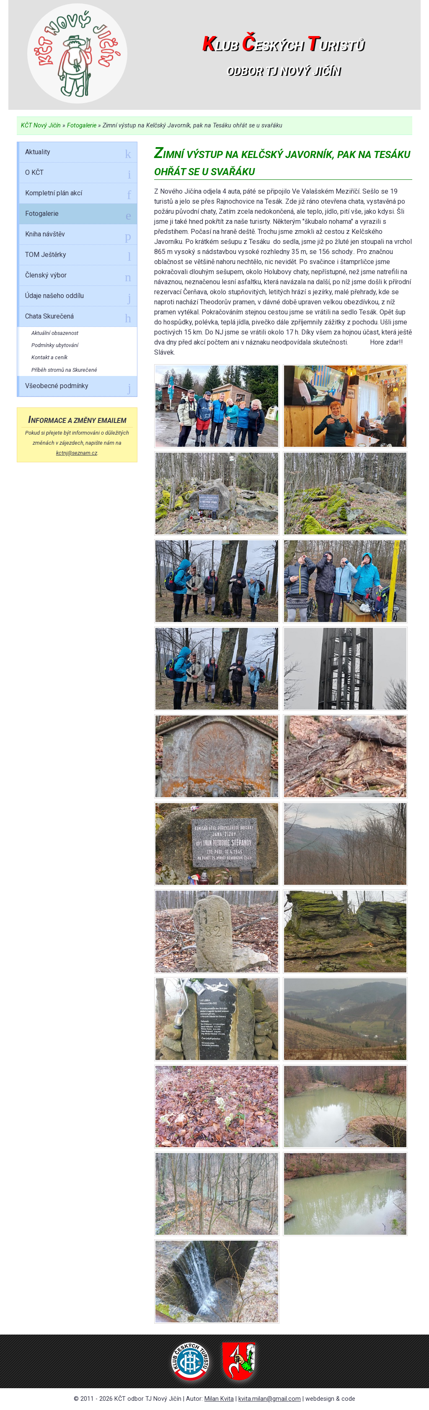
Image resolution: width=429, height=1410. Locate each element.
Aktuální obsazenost (54, 333)
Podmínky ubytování (54, 345)
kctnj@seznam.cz (76, 453)
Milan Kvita (219, 1398)
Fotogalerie (81, 125)
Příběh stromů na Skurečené (64, 370)
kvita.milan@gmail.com (269, 1398)
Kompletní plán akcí (78, 194)
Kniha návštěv (78, 235)
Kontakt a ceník (49, 357)
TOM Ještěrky (78, 256)
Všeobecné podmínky (78, 387)
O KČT (78, 174)
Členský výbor (78, 276)
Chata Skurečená (78, 317)
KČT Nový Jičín (41, 125)
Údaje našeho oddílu (78, 297)
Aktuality (78, 153)
